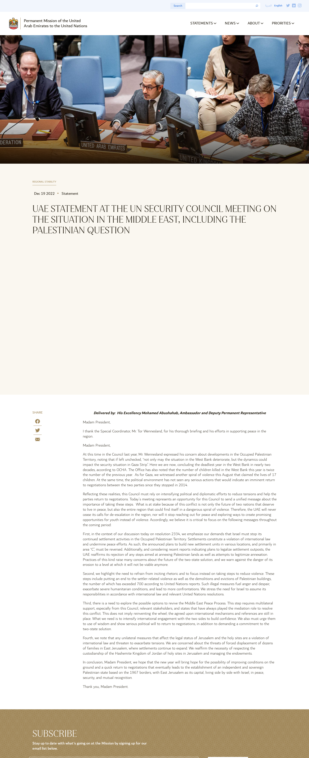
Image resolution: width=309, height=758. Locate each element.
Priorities (281, 23)
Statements (201, 23)
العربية (268, 6)
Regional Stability (44, 182)
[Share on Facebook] (37, 422)
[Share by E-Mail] (37, 440)
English (278, 5)
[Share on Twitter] (37, 431)
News (230, 23)
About (254, 23)
